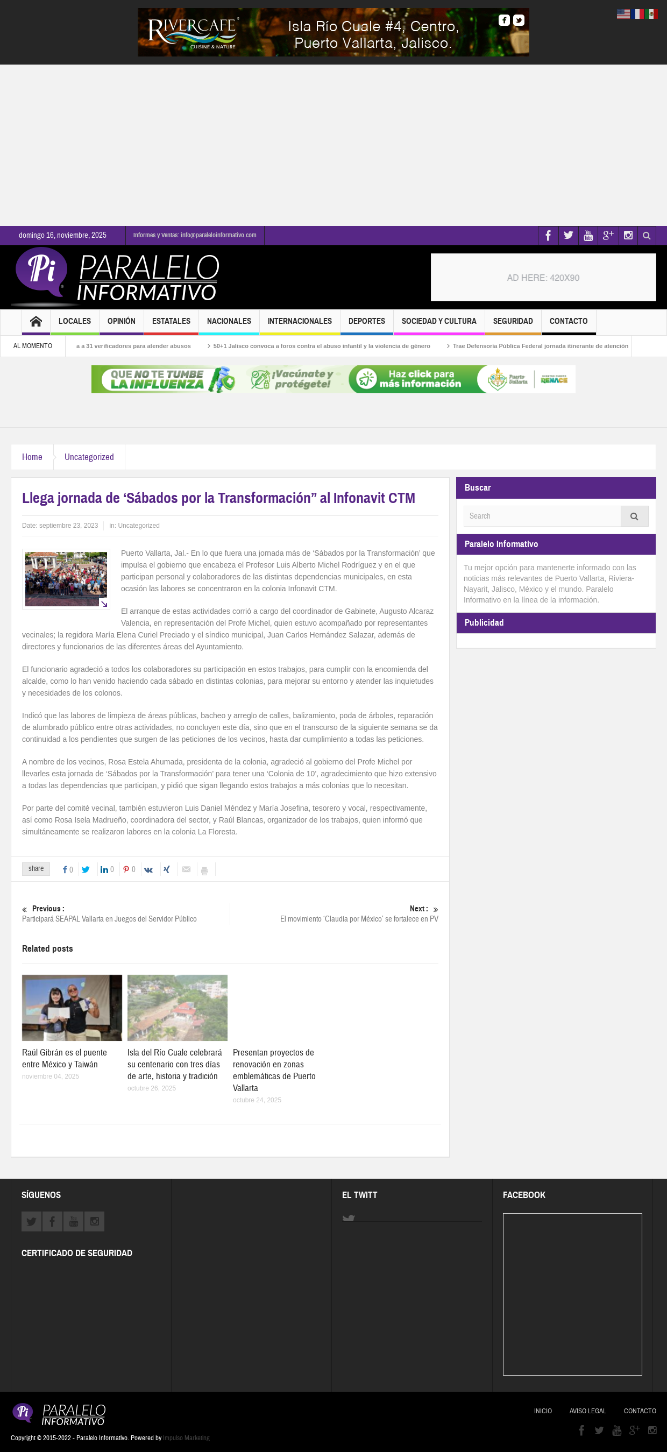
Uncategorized (89, 457)
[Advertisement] (333, 145)
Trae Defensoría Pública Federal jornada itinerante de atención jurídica (558, 346)
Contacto (569, 325)
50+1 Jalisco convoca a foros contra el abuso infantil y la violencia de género (328, 346)
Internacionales (300, 325)
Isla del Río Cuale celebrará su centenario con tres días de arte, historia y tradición (174, 1064)
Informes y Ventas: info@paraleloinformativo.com (195, 235)
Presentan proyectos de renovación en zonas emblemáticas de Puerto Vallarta (274, 1070)
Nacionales (229, 325)
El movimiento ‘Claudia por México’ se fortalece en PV (334, 913)
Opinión (122, 325)
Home (32, 457)
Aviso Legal (588, 1411)
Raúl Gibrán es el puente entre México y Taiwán (64, 1058)
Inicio (543, 1411)
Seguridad (513, 325)
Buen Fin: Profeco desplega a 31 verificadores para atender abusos (102, 346)
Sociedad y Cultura (439, 325)
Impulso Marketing (186, 1438)
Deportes (366, 325)
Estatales (171, 325)
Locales (75, 325)
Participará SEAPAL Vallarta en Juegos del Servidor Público (126, 913)
